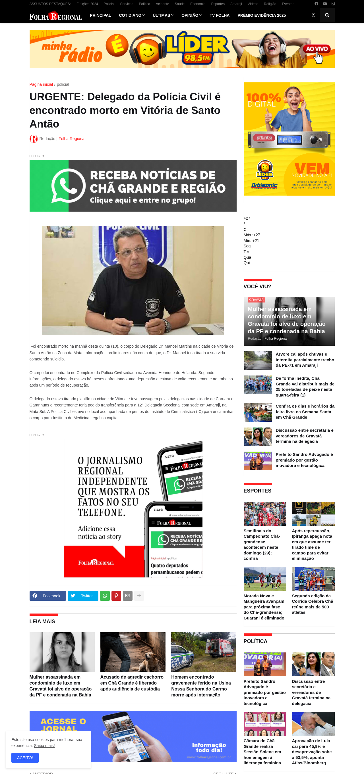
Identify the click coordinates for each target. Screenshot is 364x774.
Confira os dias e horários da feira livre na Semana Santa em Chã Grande (305, 412)
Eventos (288, 4)
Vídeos (253, 4)
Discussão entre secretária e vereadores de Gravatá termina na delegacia (305, 436)
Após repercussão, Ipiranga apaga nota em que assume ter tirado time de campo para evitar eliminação (312, 544)
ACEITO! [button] (25, 758)
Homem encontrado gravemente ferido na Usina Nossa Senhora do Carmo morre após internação (201, 686)
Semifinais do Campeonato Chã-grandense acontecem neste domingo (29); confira (262, 544)
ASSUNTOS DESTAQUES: (50, 4)
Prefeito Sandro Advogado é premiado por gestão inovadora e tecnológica (304, 460)
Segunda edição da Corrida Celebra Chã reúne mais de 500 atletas (312, 604)
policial (63, 84)
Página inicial (41, 84)
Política (144, 4)
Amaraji (236, 4)
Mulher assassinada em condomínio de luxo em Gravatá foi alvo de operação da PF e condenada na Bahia (61, 686)
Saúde (180, 4)
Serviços (126, 4)
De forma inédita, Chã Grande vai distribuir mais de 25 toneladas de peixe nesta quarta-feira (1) (305, 386)
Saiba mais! (44, 745)
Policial (109, 4)
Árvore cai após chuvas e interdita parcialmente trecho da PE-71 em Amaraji (305, 360)
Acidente (162, 4)
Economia (197, 4)
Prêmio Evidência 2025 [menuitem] (261, 15)
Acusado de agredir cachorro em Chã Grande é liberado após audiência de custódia (132, 683)
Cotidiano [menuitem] (130, 15)
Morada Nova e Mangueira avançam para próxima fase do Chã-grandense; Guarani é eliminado (264, 606)
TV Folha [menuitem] (219, 15)
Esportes (218, 4)
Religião (270, 4)
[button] (313, 15)
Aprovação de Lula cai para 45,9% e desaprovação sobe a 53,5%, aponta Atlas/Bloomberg (312, 751)
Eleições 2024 (87, 4)
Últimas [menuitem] (161, 15)
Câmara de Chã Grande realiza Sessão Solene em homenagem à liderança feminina (262, 751)
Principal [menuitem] (100, 15)
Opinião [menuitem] (189, 15)
